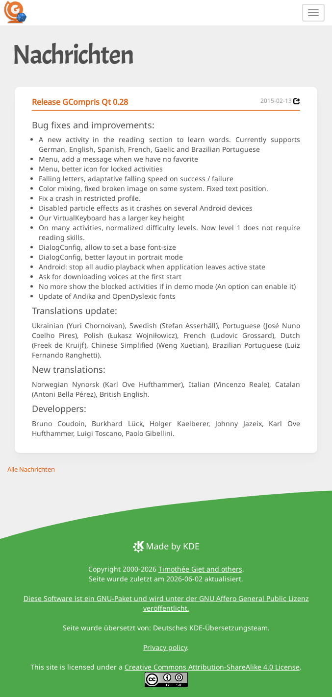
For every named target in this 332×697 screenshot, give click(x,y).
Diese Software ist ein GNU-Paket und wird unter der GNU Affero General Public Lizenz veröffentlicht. (166, 603)
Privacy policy (165, 647)
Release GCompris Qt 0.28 (80, 101)
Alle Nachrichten (31, 469)
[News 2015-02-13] (296, 101)
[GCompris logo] (21, 12)
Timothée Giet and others (200, 569)
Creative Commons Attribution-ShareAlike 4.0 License (212, 667)
